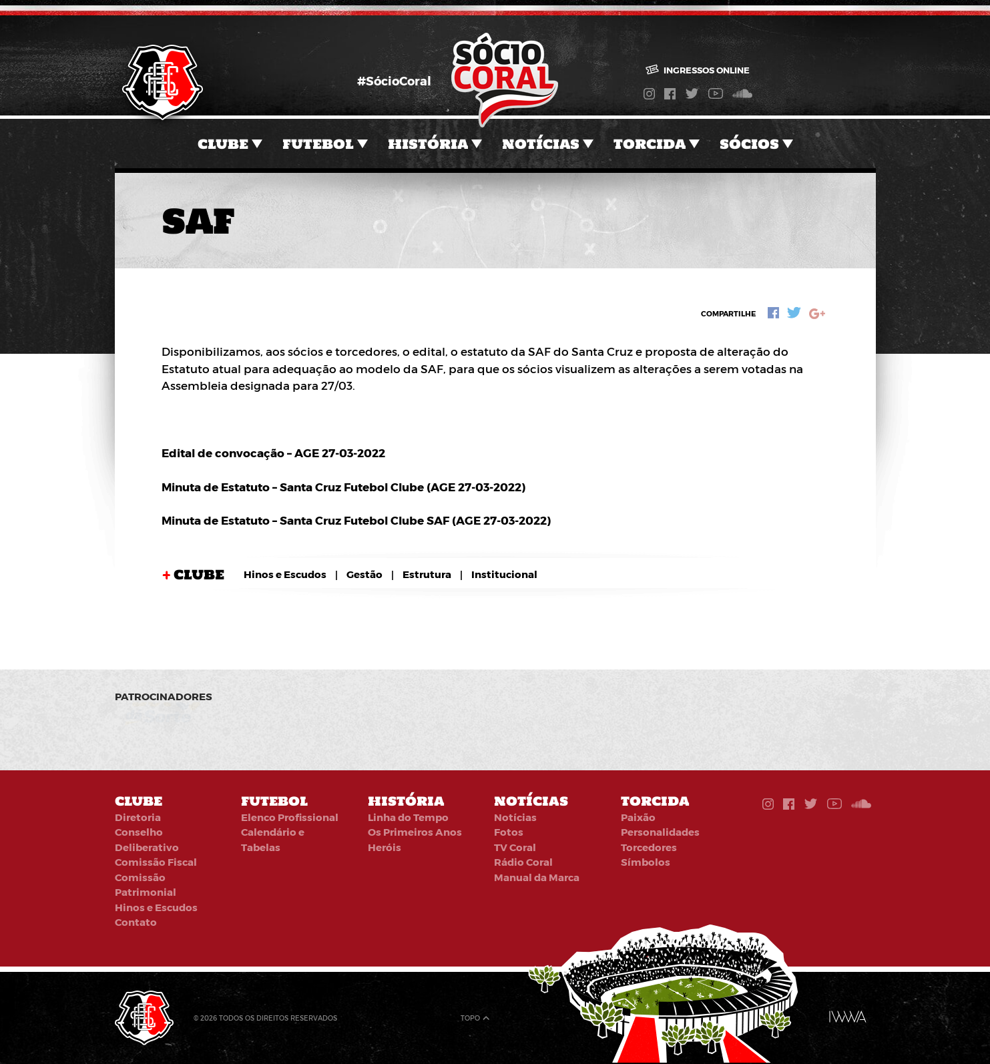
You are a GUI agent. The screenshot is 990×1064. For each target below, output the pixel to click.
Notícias (540, 144)
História (428, 144)
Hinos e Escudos (285, 574)
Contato (136, 922)
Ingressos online (698, 70)
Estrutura (427, 574)
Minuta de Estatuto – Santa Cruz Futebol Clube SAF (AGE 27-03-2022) (356, 520)
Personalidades (660, 832)
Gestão (364, 574)
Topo (470, 1018)
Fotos (508, 832)
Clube (223, 144)
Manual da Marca (536, 877)
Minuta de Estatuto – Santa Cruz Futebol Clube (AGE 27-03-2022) (343, 486)
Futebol (318, 144)
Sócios (749, 144)
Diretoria (138, 817)
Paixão (638, 817)
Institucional (504, 574)
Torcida (649, 144)
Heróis (384, 847)
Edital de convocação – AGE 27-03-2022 (273, 452)
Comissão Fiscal (156, 862)
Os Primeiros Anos (415, 832)
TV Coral (515, 847)
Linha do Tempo (408, 817)
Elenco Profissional (289, 817)
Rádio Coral (523, 862)
